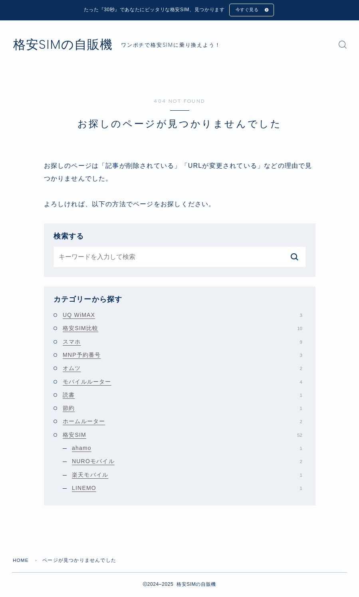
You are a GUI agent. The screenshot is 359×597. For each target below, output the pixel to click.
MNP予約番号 (182, 355)
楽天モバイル (187, 475)
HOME (21, 561)
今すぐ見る (246, 10)
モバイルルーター (182, 382)
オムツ (182, 369)
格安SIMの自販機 (65, 45)
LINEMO (187, 489)
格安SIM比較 (182, 329)
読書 (182, 395)
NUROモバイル (187, 462)
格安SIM (182, 435)
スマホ (182, 342)
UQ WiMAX (182, 315)
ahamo (187, 449)
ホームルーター (182, 422)
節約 (182, 409)
